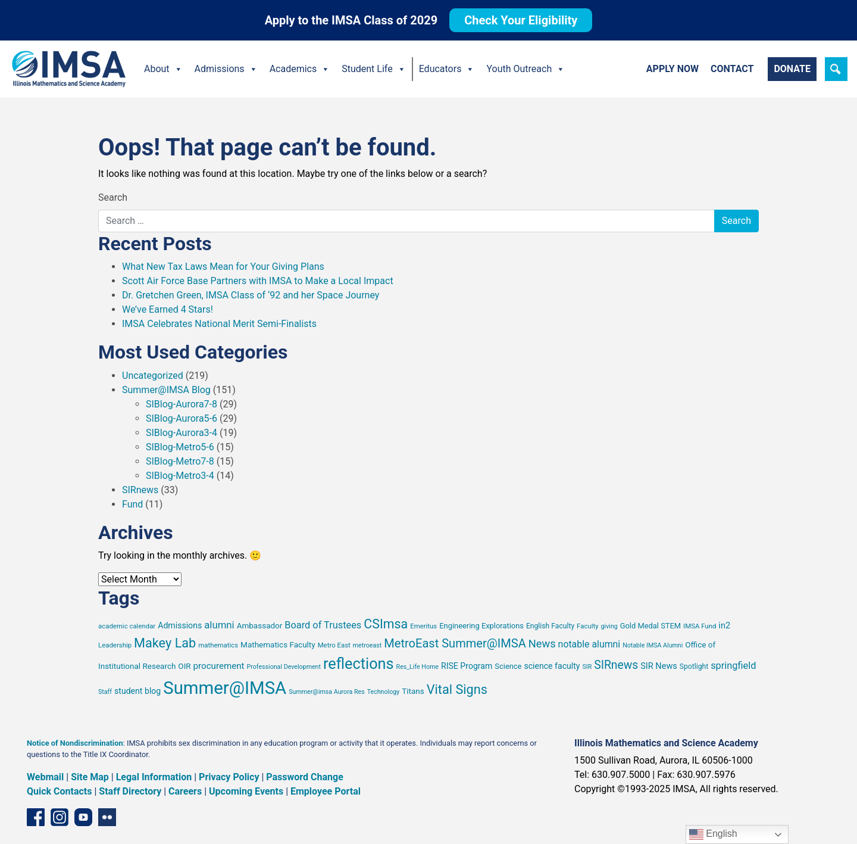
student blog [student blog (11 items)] (137, 691)
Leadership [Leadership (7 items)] (115, 645)
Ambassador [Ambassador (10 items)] (260, 625)
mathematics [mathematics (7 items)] (218, 645)
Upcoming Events (246, 791)
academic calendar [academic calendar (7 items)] (126, 626)
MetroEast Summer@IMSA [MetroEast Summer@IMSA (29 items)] (455, 643)
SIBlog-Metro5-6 (180, 447)
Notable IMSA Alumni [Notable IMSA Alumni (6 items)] (653, 645)
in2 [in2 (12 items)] (724, 626)
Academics (300, 69)
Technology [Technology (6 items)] (383, 692)
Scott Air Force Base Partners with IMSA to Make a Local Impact (257, 280)
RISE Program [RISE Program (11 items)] (466, 666)
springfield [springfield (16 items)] (733, 665)
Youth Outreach (525, 69)
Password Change (304, 777)
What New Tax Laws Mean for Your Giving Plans (223, 266)
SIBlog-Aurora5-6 (181, 418)
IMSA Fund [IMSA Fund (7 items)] (699, 626)
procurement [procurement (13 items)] (219, 666)
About (163, 69)
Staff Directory (130, 791)
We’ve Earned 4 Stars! (167, 309)
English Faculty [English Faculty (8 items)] (550, 626)
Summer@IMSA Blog (166, 389)
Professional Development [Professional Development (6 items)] (284, 667)
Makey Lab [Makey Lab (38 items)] (165, 643)
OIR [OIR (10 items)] (184, 666)
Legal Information (154, 777)
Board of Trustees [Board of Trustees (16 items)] (322, 625)
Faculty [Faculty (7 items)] (587, 626)
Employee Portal (325, 791)
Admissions (226, 69)
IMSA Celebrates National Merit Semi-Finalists (219, 323)
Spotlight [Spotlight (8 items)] (694, 666)
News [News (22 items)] (542, 643)
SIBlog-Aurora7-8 (181, 404)
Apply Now (672, 68)
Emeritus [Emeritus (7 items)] (423, 626)
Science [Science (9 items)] (508, 666)
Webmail (45, 777)
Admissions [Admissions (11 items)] (180, 625)
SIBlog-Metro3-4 (180, 475)
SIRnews (140, 490)
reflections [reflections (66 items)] (358, 663)
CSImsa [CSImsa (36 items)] (386, 623)
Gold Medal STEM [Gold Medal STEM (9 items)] (650, 625)
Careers (185, 791)
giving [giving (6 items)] (609, 626)
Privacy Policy (229, 777)
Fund (132, 504)
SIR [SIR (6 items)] (587, 667)
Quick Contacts (59, 791)
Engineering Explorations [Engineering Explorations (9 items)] (481, 625)
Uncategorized (152, 375)
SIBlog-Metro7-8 (180, 461)
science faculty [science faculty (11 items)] (552, 666)
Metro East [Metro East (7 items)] (334, 645)
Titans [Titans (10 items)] (413, 691)
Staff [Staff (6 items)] (105, 692)
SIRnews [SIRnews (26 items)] (616, 665)
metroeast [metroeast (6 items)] (367, 645)
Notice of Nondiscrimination (75, 743)
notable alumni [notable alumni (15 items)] (589, 644)
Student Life (373, 69)
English (713, 834)
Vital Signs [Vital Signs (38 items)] (457, 689)
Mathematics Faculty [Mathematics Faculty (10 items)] (277, 644)
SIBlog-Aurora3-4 (181, 432)
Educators (447, 69)
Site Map (90, 777)
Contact (732, 68)
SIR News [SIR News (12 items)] (658, 666)
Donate (792, 68)
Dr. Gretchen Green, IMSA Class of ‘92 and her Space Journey (250, 295)
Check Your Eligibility (520, 20)
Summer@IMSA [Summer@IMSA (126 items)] (224, 688)
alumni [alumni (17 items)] (219, 625)
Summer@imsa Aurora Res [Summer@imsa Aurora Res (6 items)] (327, 692)
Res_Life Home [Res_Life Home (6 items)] (417, 667)
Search (112, 197)
